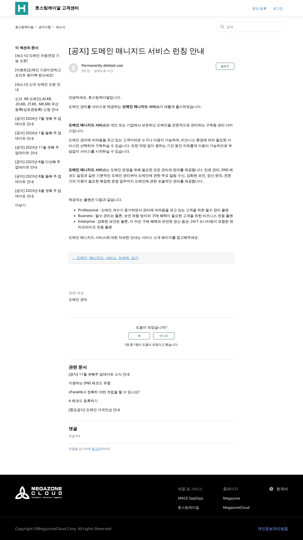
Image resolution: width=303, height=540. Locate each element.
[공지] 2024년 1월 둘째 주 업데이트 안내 (38, 135)
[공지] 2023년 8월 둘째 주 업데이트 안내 (38, 179)
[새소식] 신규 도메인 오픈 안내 (37, 87)
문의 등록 (259, 8)
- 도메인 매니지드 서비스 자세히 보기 (105, 258)
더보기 (20, 205)
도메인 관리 (78, 299)
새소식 (60, 27)
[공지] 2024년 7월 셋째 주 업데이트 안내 (38, 121)
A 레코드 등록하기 (83, 400)
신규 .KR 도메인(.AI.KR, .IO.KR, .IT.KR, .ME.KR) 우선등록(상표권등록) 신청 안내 (36, 104)
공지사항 (45, 27)
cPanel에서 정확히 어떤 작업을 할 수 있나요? (104, 392)
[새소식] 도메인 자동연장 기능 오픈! (37, 58)
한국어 (282, 489)
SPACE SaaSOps (190, 498)
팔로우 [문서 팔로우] (225, 66)
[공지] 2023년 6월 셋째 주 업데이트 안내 (38, 193)
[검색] (252, 27)
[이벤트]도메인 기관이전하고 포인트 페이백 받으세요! (38, 72)
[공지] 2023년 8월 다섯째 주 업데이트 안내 (37, 164)
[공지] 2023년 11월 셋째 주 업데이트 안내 (37, 150)
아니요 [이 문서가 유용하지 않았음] (164, 335)
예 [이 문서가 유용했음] (139, 335)
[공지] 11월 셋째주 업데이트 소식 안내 (99, 374)
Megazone (231, 498)
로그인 (96, 449)
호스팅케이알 (24, 27)
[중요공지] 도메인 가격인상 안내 (94, 409)
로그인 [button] (278, 8)
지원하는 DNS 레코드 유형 (90, 383)
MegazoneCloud (236, 507)
